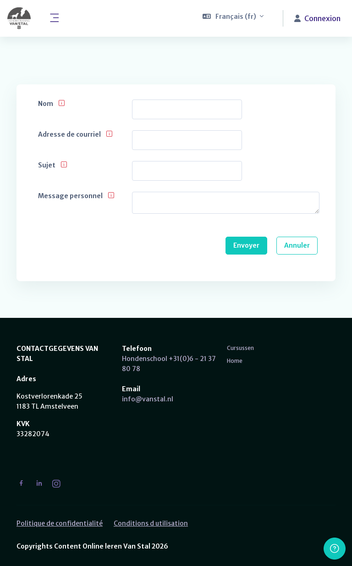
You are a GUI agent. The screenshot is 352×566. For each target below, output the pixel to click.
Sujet (46, 165)
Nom (45, 104)
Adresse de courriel (69, 135)
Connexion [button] (317, 18)
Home (234, 360)
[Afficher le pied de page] (335, 549)
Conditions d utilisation (151, 523)
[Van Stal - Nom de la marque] (19, 18)
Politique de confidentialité (59, 523)
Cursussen (240, 347)
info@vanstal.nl (147, 399)
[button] (233, 18)
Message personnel (70, 196)
